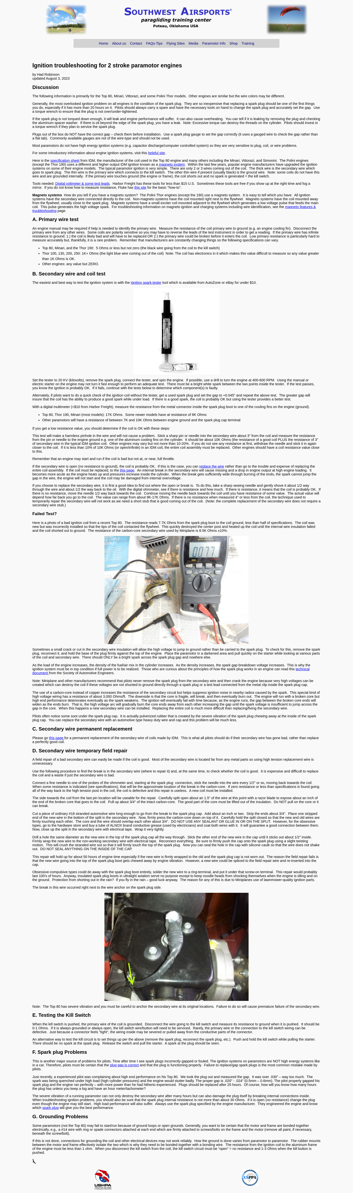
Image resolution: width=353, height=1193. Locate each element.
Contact (136, 43)
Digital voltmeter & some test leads (82, 184)
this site (140, 187)
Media (193, 43)
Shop (233, 43)
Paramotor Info (214, 43)
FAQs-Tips (154, 43)
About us (119, 43)
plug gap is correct (124, 1065)
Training (248, 43)
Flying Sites (175, 43)
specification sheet (64, 160)
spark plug (50, 1108)
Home (103, 43)
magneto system (172, 164)
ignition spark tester (146, 283)
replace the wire (211, 466)
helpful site (156, 153)
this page (127, 470)
